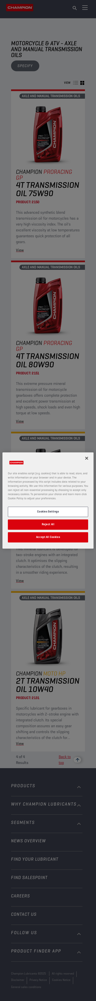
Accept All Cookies (48, 537)
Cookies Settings (48, 511)
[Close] (86, 458)
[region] (48, 500)
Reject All (48, 524)
